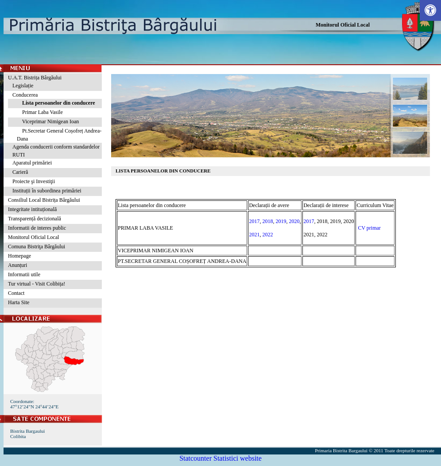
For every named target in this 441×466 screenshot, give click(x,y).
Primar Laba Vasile (40, 112)
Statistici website (237, 458)
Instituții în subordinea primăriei (46, 191)
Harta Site (18, 302)
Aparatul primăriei (32, 163)
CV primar (369, 228)
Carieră (20, 172)
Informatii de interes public (37, 228)
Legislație (22, 85)
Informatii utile (24, 274)
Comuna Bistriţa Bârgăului (36, 246)
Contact (16, 293)
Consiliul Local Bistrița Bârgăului (44, 200)
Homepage (19, 256)
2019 (280, 221)
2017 (254, 221)
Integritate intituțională (32, 209)
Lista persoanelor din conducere (56, 103)
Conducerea (25, 95)
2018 (267, 221)
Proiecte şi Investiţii (33, 181)
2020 (294, 221)
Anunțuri (17, 265)
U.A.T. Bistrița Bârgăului (35, 77)
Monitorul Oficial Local (343, 25)
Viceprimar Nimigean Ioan (48, 121)
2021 (254, 234)
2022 (267, 234)
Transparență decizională (34, 218)
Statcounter (195, 458)
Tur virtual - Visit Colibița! (36, 284)
